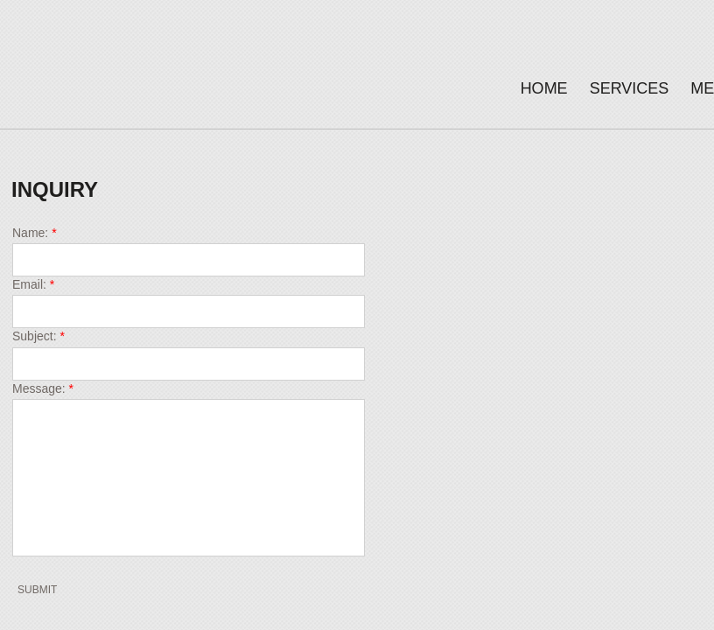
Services (629, 88)
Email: (33, 284)
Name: (34, 233)
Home (544, 88)
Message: (43, 389)
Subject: (38, 336)
